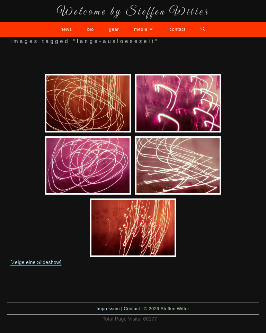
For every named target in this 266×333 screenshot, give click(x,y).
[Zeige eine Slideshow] (35, 262)
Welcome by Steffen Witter (133, 12)
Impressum (108, 308)
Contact (132, 308)
